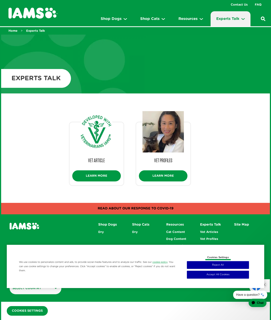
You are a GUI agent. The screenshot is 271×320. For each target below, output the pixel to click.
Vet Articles (209, 232)
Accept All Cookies (217, 274)
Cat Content (175, 232)
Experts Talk (35, 30)
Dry (101, 232)
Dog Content (176, 238)
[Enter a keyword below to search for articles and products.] (263, 18)
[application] (255, 303)
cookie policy (159, 262)
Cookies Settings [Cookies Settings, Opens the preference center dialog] (218, 257)
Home (13, 30)
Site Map (241, 224)
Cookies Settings (27, 310)
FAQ (258, 4)
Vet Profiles (209, 238)
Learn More (96, 175)
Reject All (218, 265)
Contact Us (239, 4)
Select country (34, 288)
